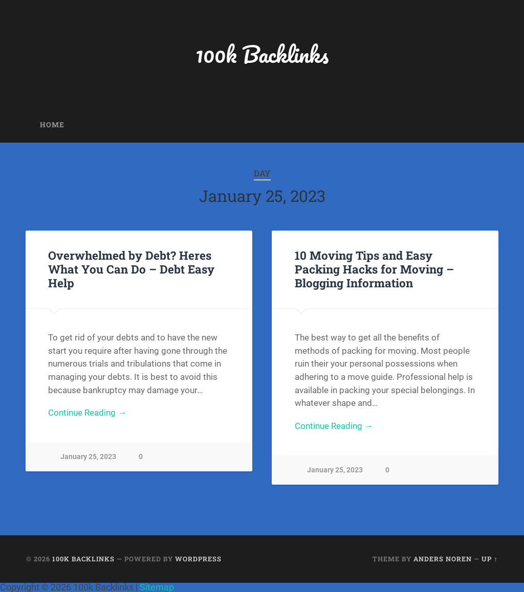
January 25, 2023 (88, 456)
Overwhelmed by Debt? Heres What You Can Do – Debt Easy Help (131, 268)
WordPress (198, 559)
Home (52, 124)
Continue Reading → (87, 412)
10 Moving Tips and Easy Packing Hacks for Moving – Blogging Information (374, 268)
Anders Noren (442, 559)
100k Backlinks (262, 54)
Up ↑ (489, 559)
